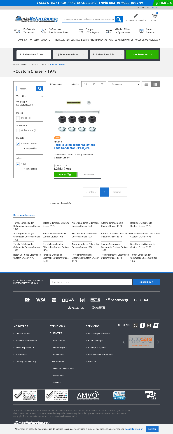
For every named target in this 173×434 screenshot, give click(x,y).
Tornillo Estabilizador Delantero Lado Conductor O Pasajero (74, 146)
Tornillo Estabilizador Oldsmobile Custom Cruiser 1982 (143, 258)
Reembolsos (57, 376)
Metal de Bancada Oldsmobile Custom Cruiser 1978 (145, 235)
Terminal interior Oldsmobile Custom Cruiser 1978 (115, 256)
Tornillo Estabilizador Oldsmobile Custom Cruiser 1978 (26, 226)
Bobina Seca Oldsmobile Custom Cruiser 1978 (54, 235)
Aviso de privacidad (25, 347)
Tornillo (35, 65)
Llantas (75, 40)
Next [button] (158, 342)
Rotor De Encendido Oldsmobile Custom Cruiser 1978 (56, 258)
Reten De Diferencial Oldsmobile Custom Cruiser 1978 (85, 258)
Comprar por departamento (34, 40)
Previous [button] (123, 342)
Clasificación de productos (100, 354)
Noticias (92, 361)
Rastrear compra (95, 340)
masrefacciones (20, 65)
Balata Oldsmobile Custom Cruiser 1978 (56, 224)
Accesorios (141, 40)
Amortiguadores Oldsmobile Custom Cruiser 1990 (86, 246)
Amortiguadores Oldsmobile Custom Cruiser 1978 (86, 224)
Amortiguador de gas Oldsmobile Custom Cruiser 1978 (26, 236)
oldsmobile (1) (29, 130)
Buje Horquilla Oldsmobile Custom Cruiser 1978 (142, 246)
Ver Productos (142, 54)
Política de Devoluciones (63, 368)
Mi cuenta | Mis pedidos (99, 333)
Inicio (154, 7)
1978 (44, 65)
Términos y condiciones (26, 340)
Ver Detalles (89, 174)
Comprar (65, 174)
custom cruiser (57, 65)
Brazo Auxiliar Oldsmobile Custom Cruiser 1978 (84, 235)
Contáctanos (57, 354)
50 (102, 84)
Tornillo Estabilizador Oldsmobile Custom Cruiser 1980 (26, 247)
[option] (141, 341)
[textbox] (92, 19)
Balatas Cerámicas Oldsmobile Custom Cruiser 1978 (114, 247)
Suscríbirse (146, 282)
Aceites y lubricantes (121, 40)
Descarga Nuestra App (26, 361)
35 (94, 84)
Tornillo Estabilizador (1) (26, 103)
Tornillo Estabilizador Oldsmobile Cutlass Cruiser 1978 (56, 247)
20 (85, 84)
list (146, 84)
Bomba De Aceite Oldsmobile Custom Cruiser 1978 (115, 235)
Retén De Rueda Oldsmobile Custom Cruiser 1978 (27, 256)
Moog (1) (26, 118)
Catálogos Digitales (97, 347)
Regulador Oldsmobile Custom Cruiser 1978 (141, 224)
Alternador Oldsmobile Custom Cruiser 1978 (112, 224)
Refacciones (62, 40)
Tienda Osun (21, 354)
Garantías (56, 383)
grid (155, 84)
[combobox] (33, 54)
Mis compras (143, 7)
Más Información (134, 429)
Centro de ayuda (59, 347)
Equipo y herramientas (94, 40)
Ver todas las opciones (30, 148)
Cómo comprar (58, 340)
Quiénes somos (23, 333)
